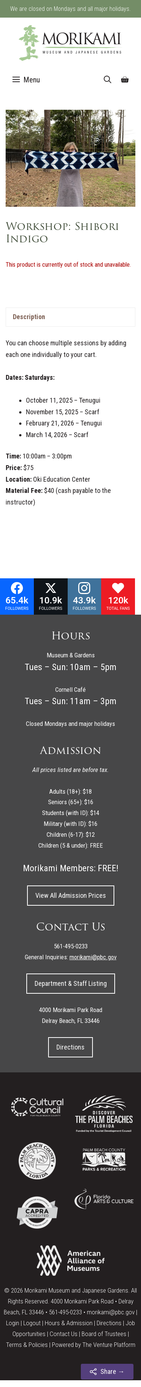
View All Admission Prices (70, 895)
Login (12, 1323)
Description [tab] (29, 317)
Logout (32, 1323)
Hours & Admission (68, 1323)
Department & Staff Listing (71, 983)
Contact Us (63, 1334)
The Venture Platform (108, 1344)
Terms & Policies (27, 1344)
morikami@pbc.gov (111, 1312)
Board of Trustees (104, 1334)
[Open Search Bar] (107, 80)
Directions (70, 1047)
